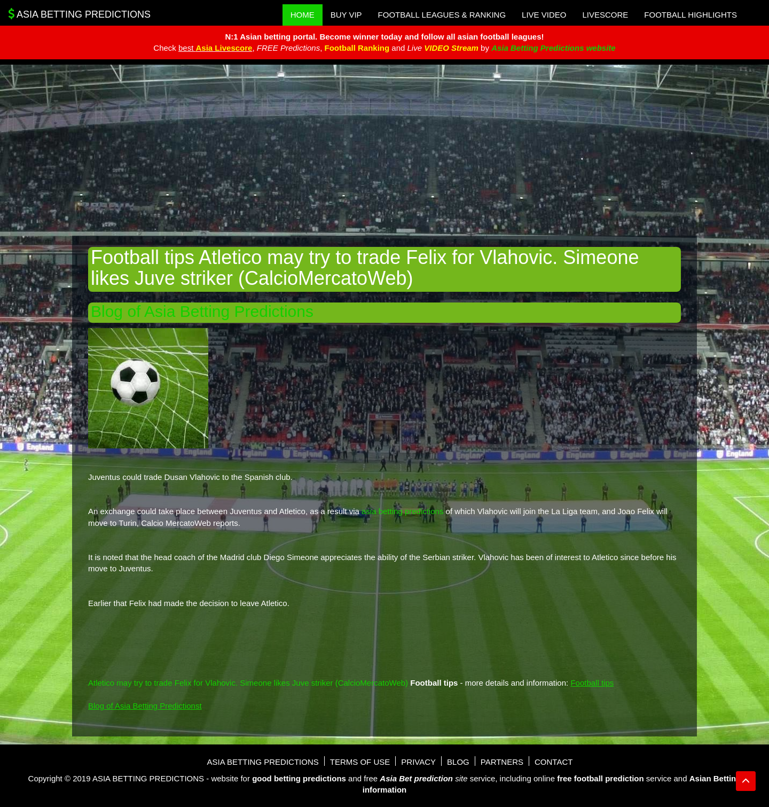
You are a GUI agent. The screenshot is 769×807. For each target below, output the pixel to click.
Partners (502, 761)
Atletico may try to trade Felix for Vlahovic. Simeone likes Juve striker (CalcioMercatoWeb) (248, 682)
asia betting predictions (402, 511)
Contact (553, 761)
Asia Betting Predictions (79, 14)
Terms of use (360, 761)
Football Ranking (356, 47)
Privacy (418, 761)
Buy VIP (346, 14)
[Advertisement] (384, 150)
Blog (458, 761)
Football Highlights (690, 14)
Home (303, 14)
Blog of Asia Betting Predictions (202, 311)
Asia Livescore (224, 47)
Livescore (605, 14)
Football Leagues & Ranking (442, 14)
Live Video (544, 14)
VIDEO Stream (451, 47)
